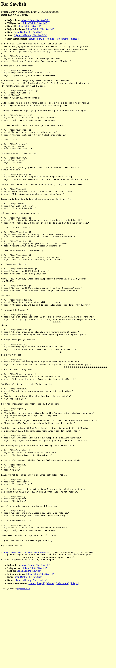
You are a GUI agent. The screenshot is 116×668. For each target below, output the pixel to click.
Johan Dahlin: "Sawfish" (35, 23)
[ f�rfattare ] (62, 38)
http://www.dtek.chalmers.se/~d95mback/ (26, 621)
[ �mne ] (50, 38)
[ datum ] (32, 38)
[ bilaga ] (74, 38)
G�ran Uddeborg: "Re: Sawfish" (30, 35)
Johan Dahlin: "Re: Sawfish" (35, 20)
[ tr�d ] (41, 38)
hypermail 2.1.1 (23, 659)
